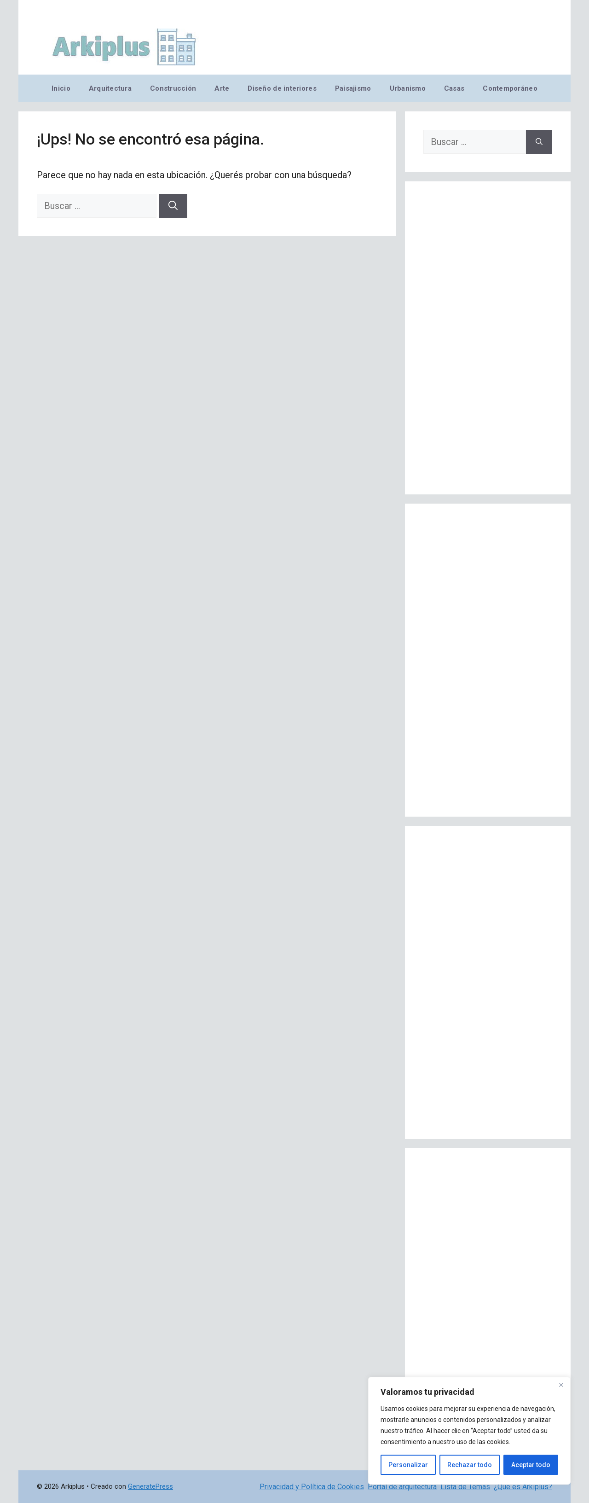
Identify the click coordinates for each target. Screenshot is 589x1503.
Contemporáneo (510, 88)
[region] (469, 1431)
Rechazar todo (469, 1464)
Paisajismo (353, 88)
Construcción (173, 88)
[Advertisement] (487, 338)
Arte (221, 88)
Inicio (61, 88)
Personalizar (408, 1464)
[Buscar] (173, 206)
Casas (454, 88)
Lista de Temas (465, 1486)
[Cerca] (560, 1384)
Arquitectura (110, 88)
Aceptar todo (530, 1464)
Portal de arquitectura (402, 1486)
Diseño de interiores (282, 88)
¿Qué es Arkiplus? (523, 1486)
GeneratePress (150, 1486)
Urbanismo (408, 88)
